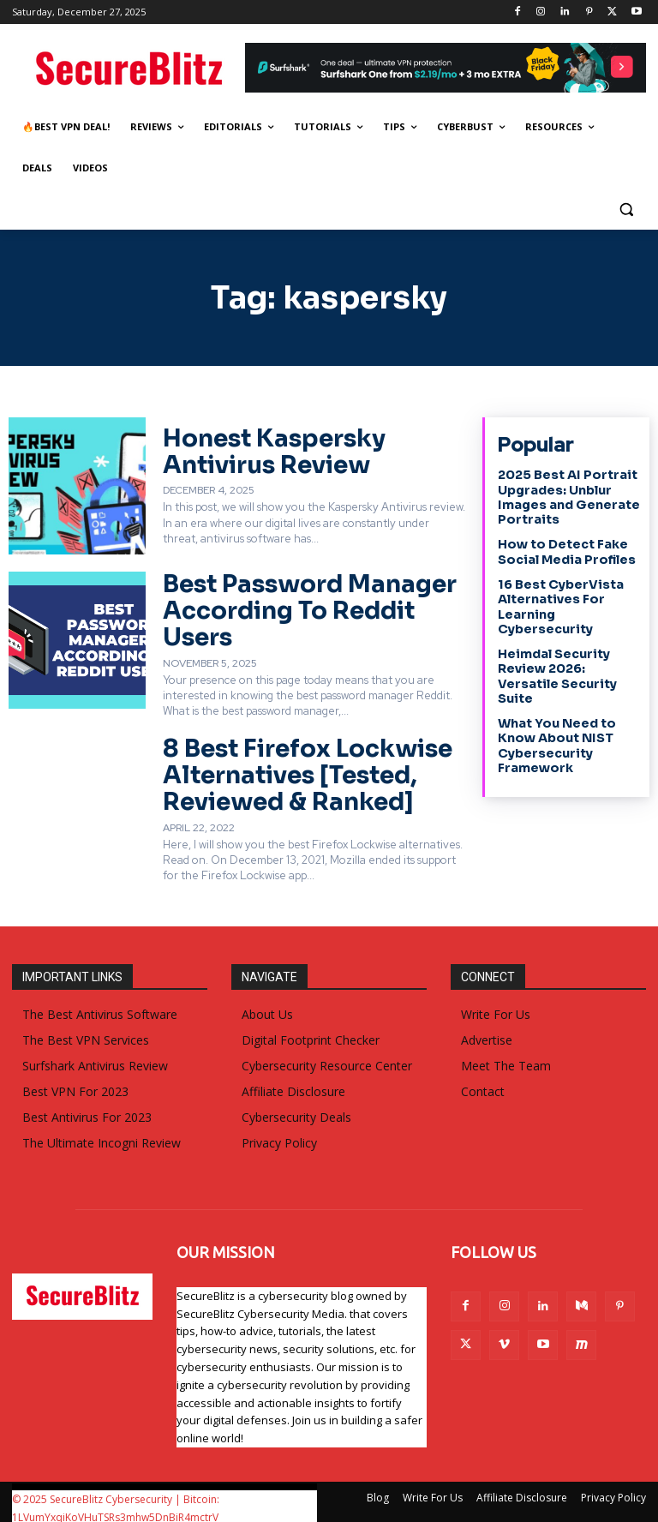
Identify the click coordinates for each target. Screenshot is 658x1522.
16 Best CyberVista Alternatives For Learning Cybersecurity (559, 603)
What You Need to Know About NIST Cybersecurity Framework (556, 739)
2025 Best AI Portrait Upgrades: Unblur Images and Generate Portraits (567, 496)
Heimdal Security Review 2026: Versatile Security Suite (556, 671)
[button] (626, 209)
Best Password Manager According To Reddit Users (303, 607)
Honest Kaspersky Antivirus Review (268, 451)
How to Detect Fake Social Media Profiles (565, 551)
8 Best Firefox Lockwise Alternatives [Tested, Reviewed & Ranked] (299, 767)
